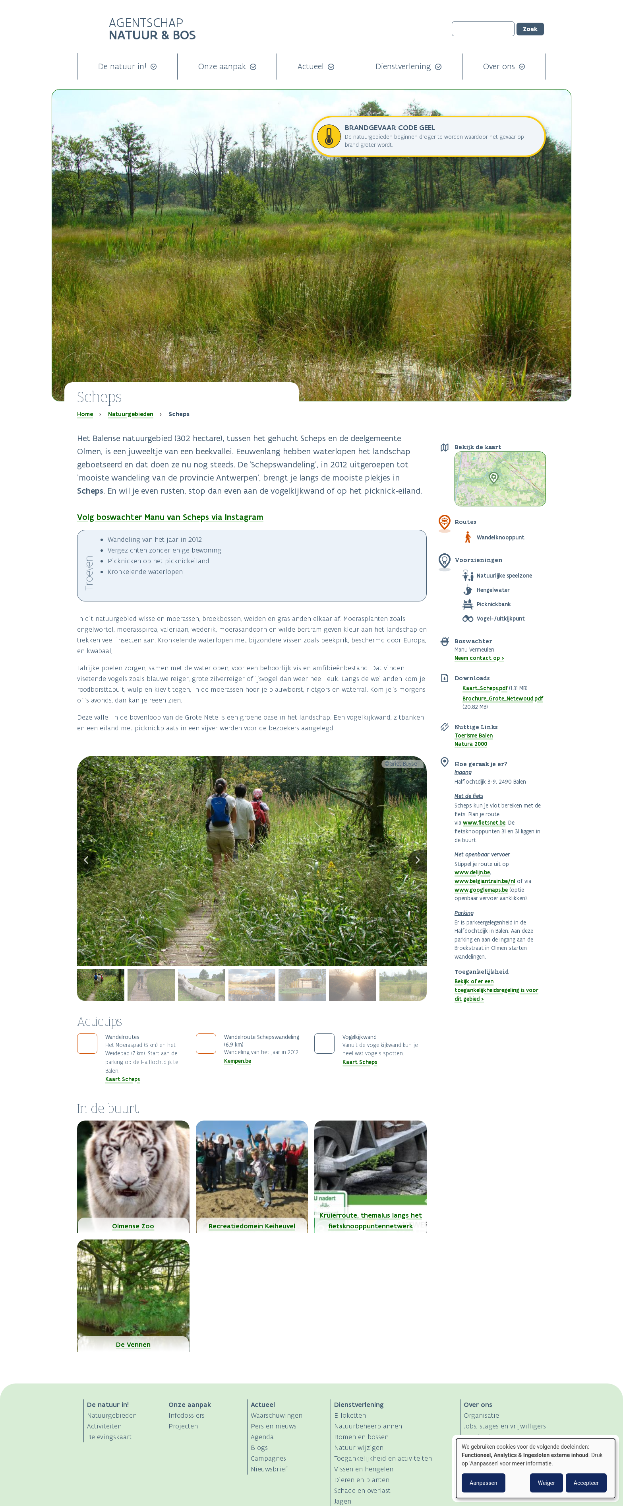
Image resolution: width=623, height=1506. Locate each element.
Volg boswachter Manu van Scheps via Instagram (170, 517)
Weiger (546, 1483)
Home (85, 414)
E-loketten (350, 1415)
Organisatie (481, 1415)
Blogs (259, 1447)
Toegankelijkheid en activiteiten (383, 1458)
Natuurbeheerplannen (368, 1426)
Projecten (183, 1426)
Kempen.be (237, 1060)
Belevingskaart (109, 1436)
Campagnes (268, 1458)
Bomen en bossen (361, 1436)
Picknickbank (494, 604)
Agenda (262, 1436)
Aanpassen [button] (483, 1483)
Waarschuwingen (276, 1415)
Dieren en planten (361, 1479)
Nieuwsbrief (269, 1469)
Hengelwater (493, 589)
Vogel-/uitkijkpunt (501, 618)
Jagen (342, 1501)
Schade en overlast (362, 1490)
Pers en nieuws (273, 1426)
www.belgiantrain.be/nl (485, 881)
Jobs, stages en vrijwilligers (505, 1426)
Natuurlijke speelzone (504, 575)
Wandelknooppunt (500, 537)
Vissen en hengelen (363, 1469)
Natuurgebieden (130, 414)
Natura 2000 (471, 743)
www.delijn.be (472, 872)
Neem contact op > (479, 658)
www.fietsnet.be (484, 822)
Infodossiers (186, 1415)
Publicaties (480, 1436)
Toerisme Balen (474, 735)
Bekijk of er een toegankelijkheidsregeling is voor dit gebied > (496, 990)
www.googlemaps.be (481, 889)
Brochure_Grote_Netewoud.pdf (502, 698)
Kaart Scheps (122, 1079)
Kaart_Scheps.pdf (484, 688)
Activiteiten (104, 1426)
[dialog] (535, 1468)
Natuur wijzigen (358, 1447)
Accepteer (586, 1483)
